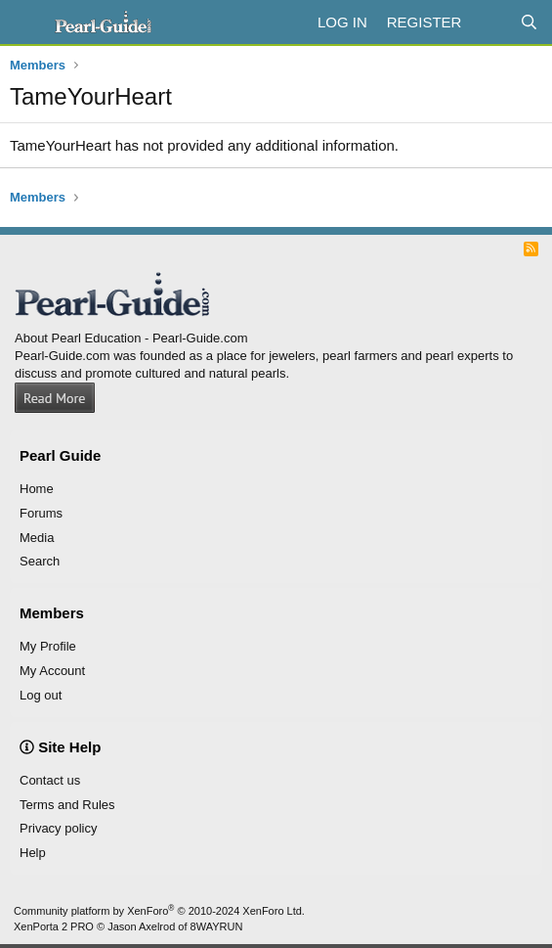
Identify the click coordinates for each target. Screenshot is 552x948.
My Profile (48, 646)
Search (40, 561)
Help (33, 852)
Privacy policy (58, 828)
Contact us (50, 780)
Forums (41, 513)
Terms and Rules (67, 804)
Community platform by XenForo (159, 911)
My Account (52, 670)
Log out (41, 695)
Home (37, 488)
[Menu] (27, 22)
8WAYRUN (217, 926)
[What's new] (490, 22)
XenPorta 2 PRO (54, 926)
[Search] (529, 22)
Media (37, 537)
